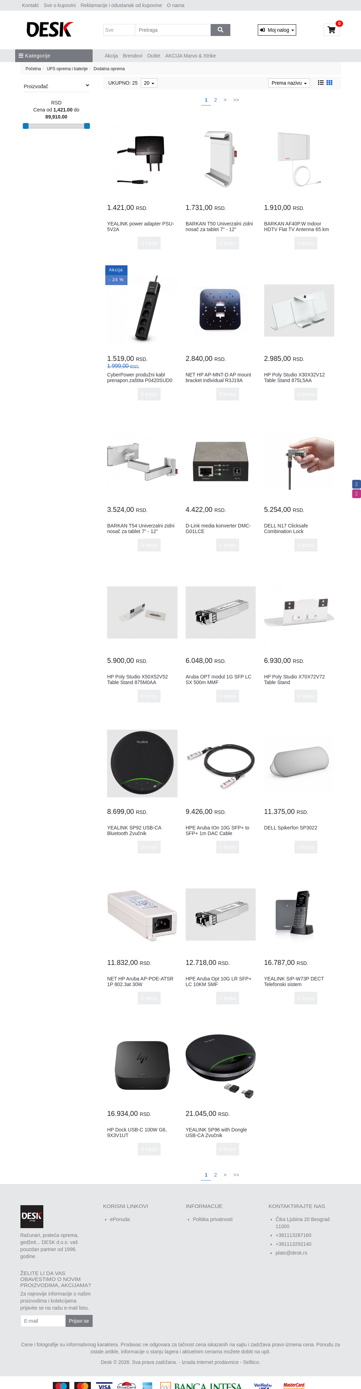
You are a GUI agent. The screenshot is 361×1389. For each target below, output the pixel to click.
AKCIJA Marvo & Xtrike (190, 56)
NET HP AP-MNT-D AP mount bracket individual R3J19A (218, 377)
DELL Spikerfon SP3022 (290, 828)
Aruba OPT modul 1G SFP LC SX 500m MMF (218, 679)
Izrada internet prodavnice (210, 1362)
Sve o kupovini (60, 5)
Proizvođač (56, 86)
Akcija (111, 56)
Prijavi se (79, 1321)
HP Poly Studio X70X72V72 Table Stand (294, 679)
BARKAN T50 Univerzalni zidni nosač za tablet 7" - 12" (219, 226)
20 (149, 83)
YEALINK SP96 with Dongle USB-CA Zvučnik (216, 1132)
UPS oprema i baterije (67, 68)
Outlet (153, 56)
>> (236, 100)
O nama (176, 5)
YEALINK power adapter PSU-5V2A (140, 226)
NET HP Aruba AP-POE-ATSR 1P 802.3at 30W (140, 981)
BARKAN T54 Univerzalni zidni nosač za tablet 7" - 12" (140, 528)
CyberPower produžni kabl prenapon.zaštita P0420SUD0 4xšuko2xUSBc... (139, 380)
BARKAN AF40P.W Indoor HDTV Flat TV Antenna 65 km (296, 226)
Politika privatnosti (213, 1219)
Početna (33, 68)
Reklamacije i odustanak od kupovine (121, 5)
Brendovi (132, 56)
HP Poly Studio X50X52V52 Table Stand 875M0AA (137, 679)
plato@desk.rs (291, 1253)
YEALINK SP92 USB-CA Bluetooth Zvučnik (134, 830)
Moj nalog (277, 30)
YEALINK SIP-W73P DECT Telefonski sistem (294, 981)
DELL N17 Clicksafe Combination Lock (286, 528)
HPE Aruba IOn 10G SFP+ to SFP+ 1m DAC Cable (217, 830)
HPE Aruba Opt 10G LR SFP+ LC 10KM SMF (218, 981)
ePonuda (120, 1219)
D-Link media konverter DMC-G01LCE (218, 528)
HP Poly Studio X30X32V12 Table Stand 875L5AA (294, 377)
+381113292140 (294, 1244)
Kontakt (30, 5)
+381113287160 (294, 1235)
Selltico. (251, 1362)
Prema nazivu (289, 83)
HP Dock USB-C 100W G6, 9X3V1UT (137, 1132)
